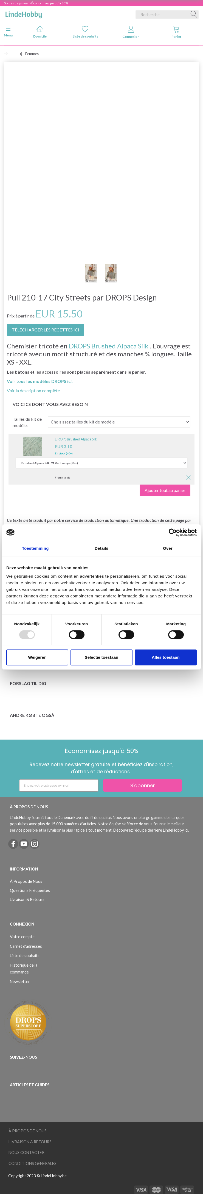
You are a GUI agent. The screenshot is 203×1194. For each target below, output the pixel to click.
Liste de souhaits (85, 31)
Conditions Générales (33, 1163)
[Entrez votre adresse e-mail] (58, 785)
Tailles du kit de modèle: (27, 422)
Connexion (130, 32)
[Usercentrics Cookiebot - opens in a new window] (173, 532)
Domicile (40, 31)
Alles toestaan (166, 657)
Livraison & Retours (27, 899)
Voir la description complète (33, 390)
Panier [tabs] (176, 32)
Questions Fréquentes (30, 890)
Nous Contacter (26, 1152)
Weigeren (37, 657)
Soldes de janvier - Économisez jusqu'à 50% (36, 3)
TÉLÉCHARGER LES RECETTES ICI (45, 329)
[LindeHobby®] (23, 13)
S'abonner (142, 785)
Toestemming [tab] (35, 548)
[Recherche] (194, 14)
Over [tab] (168, 548)
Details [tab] (101, 548)
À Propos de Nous (26, 881)
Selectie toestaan (102, 657)
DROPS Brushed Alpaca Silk (108, 346)
